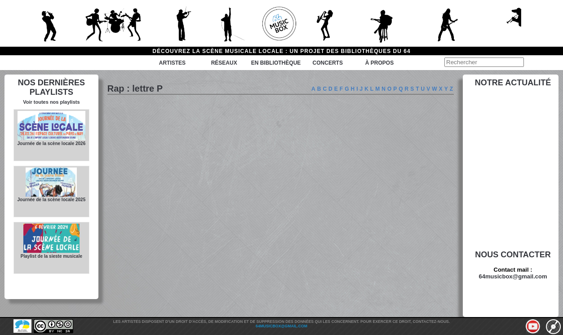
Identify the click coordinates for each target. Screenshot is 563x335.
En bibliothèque (276, 63)
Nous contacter (513, 254)
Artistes (172, 63)
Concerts (328, 63)
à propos (379, 63)
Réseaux (224, 63)
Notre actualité (513, 82)
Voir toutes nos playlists (51, 102)
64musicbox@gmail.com (513, 276)
